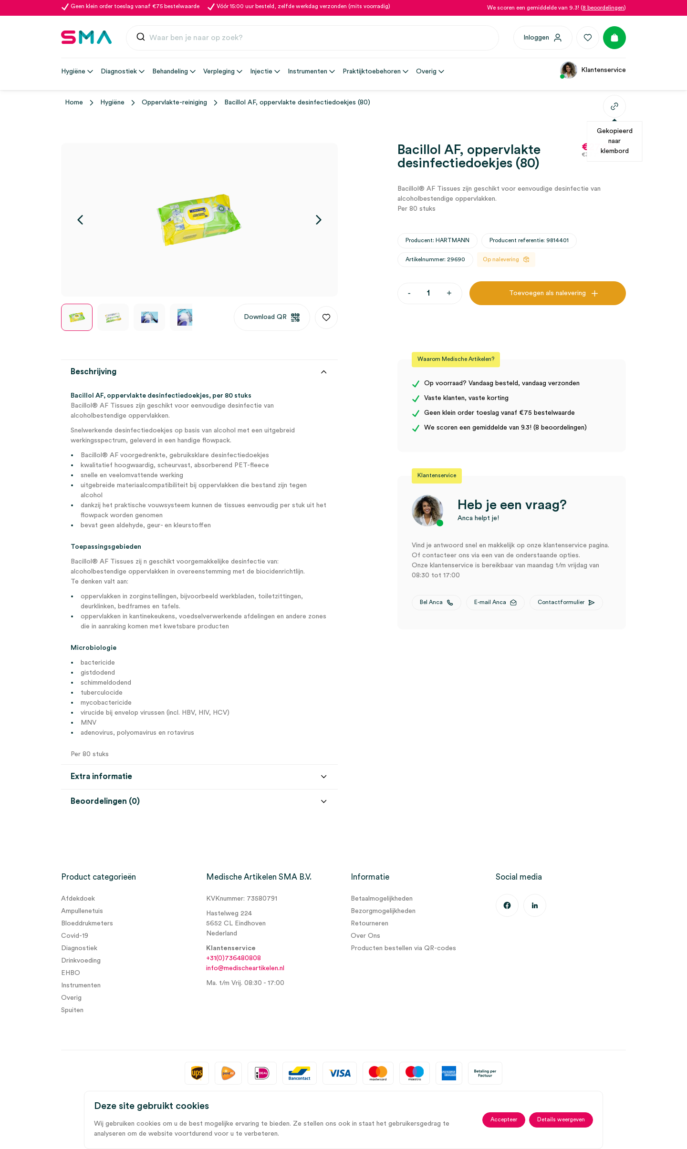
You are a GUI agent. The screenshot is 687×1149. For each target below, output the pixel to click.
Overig (71, 998)
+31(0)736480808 (233, 958)
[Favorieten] (587, 37)
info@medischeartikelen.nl (245, 968)
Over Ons (365, 936)
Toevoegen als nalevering (547, 293)
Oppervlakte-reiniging (174, 102)
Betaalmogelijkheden (382, 898)
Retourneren (369, 923)
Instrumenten (81, 985)
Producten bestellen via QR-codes (403, 948)
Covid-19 (74, 936)
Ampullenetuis (82, 911)
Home (74, 102)
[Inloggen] (542, 38)
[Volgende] (318, 220)
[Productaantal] (429, 293)
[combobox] (312, 38)
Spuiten (72, 1010)
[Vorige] (80, 220)
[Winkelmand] (614, 37)
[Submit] (141, 39)
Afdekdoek (78, 898)
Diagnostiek (79, 948)
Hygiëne (112, 102)
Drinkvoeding (81, 960)
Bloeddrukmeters (87, 923)
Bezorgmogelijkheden (383, 911)
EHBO (70, 973)
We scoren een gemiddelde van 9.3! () (556, 7)
